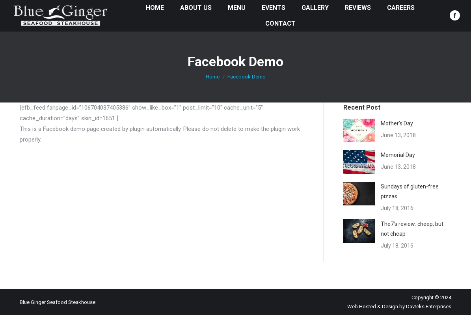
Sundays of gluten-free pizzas (410, 191)
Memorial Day (398, 155)
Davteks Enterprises (428, 306)
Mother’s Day (397, 123)
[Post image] (359, 130)
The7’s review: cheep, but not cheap (412, 229)
